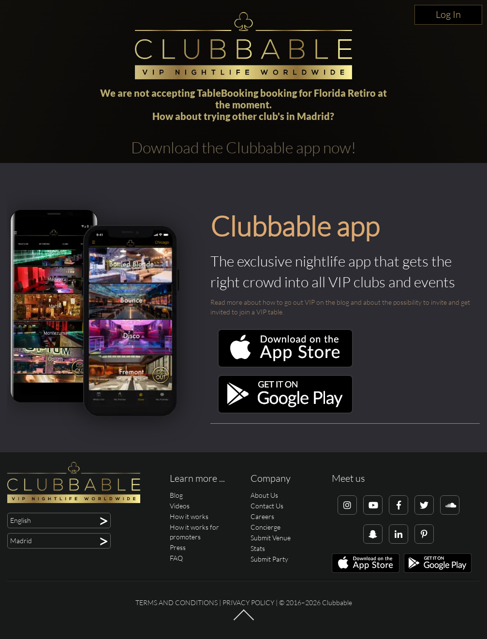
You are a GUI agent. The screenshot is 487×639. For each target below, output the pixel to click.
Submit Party (269, 559)
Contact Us (267, 506)
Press (178, 547)
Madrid (313, 116)
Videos (180, 506)
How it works (189, 516)
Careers (262, 516)
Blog (176, 495)
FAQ (176, 558)
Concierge (265, 527)
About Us (264, 495)
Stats (258, 548)
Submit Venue (271, 538)
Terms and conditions (176, 602)
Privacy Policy (248, 602)
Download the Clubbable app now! (243, 147)
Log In (448, 14)
